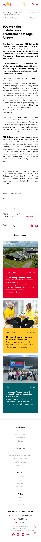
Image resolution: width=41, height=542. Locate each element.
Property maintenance (20, 452)
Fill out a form (20, 438)
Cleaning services (20, 459)
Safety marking (20, 462)
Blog (20, 498)
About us (20, 473)
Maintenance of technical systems (20, 455)
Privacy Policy (20, 504)
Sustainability (20, 483)
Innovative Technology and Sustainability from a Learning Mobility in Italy (19, 394)
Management (20, 480)
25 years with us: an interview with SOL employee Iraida (19, 338)
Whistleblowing (20, 501)
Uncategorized (10, 18)
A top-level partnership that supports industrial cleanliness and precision (19, 279)
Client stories (12, 273)
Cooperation (20, 476)
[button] (32, 226)
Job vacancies (20, 431)
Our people (10, 332)
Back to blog (9, 225)
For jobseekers (20, 427)
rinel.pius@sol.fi (27, 216)
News (8, 387)
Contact (20, 441)
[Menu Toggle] (37, 4)
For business (20, 448)
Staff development (20, 434)
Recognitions (20, 487)
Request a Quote (20, 466)
